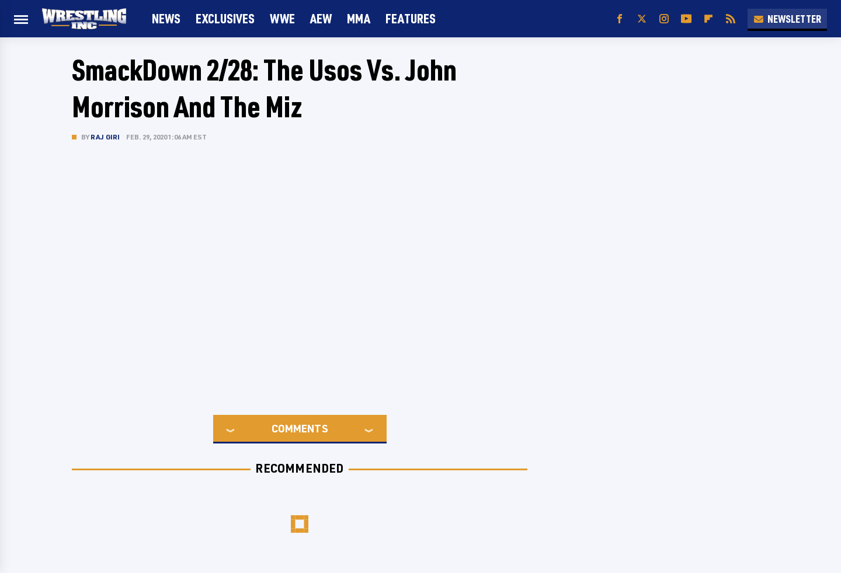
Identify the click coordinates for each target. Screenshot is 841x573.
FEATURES (410, 18)
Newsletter (787, 18)
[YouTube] (686, 19)
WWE (282, 18)
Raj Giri (105, 136)
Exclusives (225, 18)
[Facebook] (619, 19)
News (166, 18)
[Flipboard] (708, 19)
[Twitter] (642, 19)
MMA (358, 18)
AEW (321, 18)
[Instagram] (664, 19)
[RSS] (730, 19)
